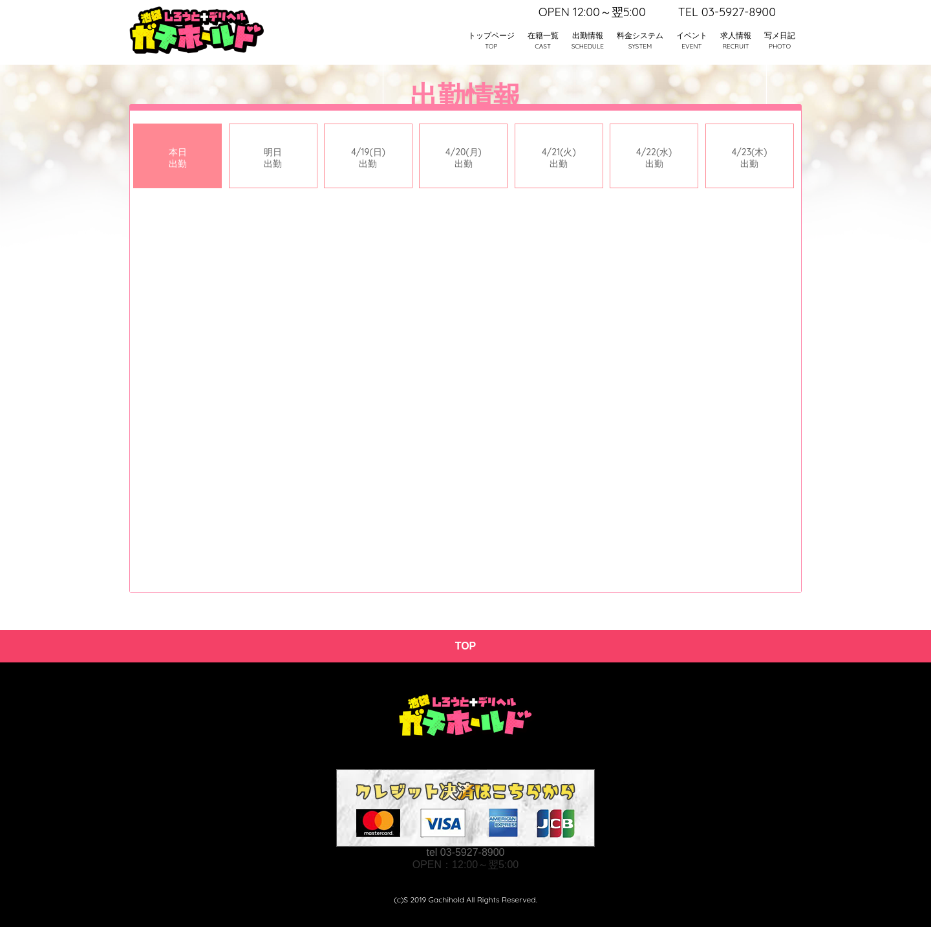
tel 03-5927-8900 (466, 852)
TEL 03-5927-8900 (727, 12)
